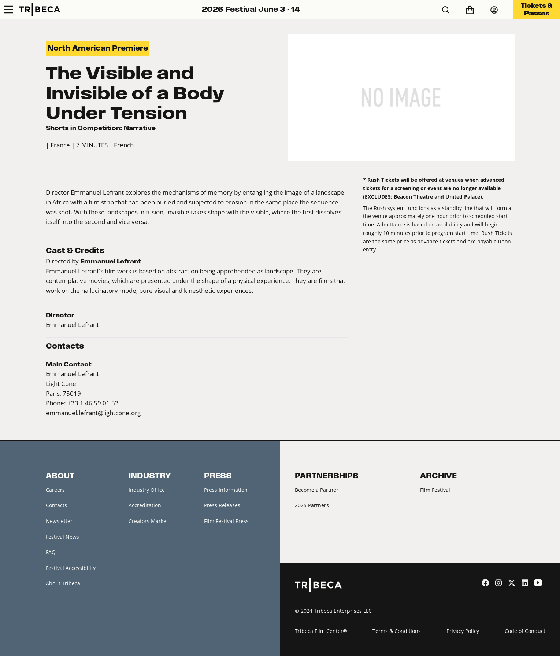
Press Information (226, 489)
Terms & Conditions (396, 630)
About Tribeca (63, 583)
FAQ (51, 552)
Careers (55, 489)
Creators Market (148, 520)
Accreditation (145, 505)
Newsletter (59, 520)
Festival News (62, 536)
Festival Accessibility (71, 567)
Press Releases (222, 505)
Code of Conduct (525, 630)
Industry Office (147, 489)
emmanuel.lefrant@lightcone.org (93, 413)
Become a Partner (316, 489)
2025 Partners (312, 505)
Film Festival (435, 489)
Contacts (56, 505)
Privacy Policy (462, 630)
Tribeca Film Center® (321, 630)
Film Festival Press (226, 520)
